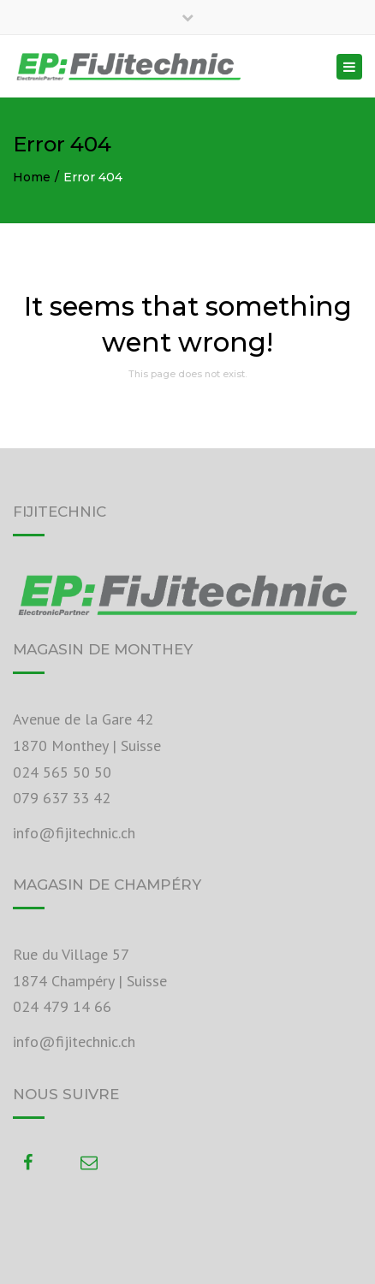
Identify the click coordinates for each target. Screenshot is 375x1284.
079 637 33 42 (61, 798)
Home (32, 177)
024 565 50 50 (62, 772)
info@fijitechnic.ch (74, 833)
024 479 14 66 (62, 1006)
